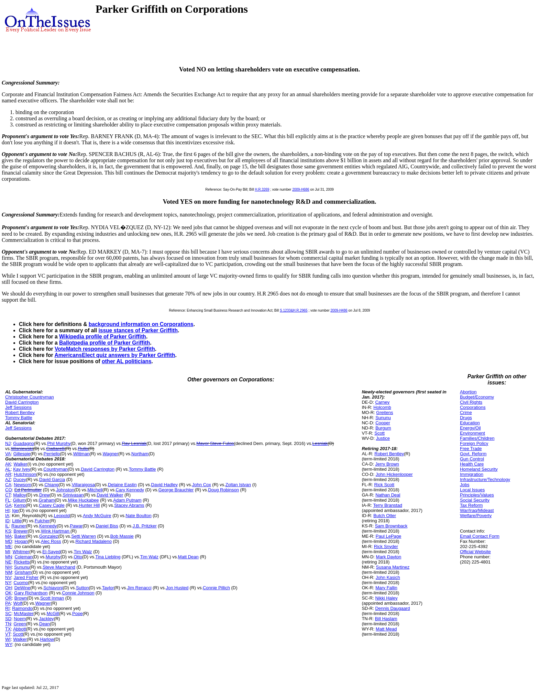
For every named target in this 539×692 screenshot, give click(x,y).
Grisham (22, 572)
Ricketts (22, 562)
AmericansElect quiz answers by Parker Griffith (114, 355)
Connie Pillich (216, 587)
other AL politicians (127, 361)
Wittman (81, 453)
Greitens (384, 412)
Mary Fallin (386, 587)
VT (7, 634)
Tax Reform (471, 505)
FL (7, 500)
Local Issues (472, 489)
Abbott (19, 629)
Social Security (475, 500)
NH (8, 567)
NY (8, 582)
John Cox (201, 484)
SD (8, 618)
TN (8, 623)
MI (7, 551)
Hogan (21, 541)
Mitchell (94, 489)
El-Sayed (51, 551)
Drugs (466, 417)
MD (8, 541)
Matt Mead (386, 629)
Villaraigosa (83, 484)
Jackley (46, 618)
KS (8, 531)
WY (8, 644)
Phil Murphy (59, 443)
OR (8, 598)
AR (8, 474)
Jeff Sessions (18, 407)
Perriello (52, 453)
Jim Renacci (139, 587)
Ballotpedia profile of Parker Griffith (104, 343)
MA (8, 536)
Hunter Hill (89, 505)
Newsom (22, 484)
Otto (78, 556)
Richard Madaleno (93, 541)
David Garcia (52, 479)
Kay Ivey (21, 469)
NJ (8, 443)
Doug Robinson (223, 489)
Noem (20, 618)
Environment (472, 433)
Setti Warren (83, 536)
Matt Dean (188, 556)
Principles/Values (477, 495)
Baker (20, 536)
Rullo (83, 448)
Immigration (471, 474)
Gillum (19, 500)
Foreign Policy (474, 443)
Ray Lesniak (134, 443)
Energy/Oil (470, 428)
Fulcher (42, 520)
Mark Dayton (389, 556)
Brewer (21, 531)
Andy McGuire (97, 515)
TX (8, 629)
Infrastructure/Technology (485, 479)
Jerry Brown (387, 464)
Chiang (51, 484)
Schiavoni (53, 587)
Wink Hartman (55, 531)
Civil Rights (471, 402)
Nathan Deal (387, 495)
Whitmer (21, 551)
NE (8, 562)
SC (8, 613)
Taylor (108, 587)
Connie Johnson (78, 592)
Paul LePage (388, 536)
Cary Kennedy (130, 489)
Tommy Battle (18, 417)
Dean (44, 623)
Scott (18, 634)
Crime (466, 412)
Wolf (17, 603)
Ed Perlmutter (28, 489)
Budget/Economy (477, 397)
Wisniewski (22, 448)
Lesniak (320, 443)
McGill (53, 613)
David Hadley (164, 484)
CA (8, 484)
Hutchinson (25, 474)
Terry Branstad (387, 505)
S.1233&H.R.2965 (294, 310)
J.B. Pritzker (145, 525)
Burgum (383, 428)
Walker (21, 464)
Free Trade (471, 448)
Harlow (47, 639)
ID (7, 520)
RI (7, 608)
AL (8, 469)
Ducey (19, 479)
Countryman (55, 469)
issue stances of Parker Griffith (138, 330)
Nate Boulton (138, 515)
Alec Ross (51, 541)
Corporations (472, 407)
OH (8, 587)
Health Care (472, 464)
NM (8, 572)
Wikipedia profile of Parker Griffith (102, 336)
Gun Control (472, 458)
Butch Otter (384, 515)
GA (8, 505)
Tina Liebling (107, 556)
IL (7, 525)
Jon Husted (177, 587)
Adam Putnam (127, 500)
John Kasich (388, 577)
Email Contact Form (479, 536)
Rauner (18, 525)
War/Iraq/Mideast (477, 510)
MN (8, 556)
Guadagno (23, 443)
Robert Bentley (20, 412)
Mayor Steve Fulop (215, 443)
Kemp (20, 505)
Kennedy (48, 525)
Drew (44, 495)
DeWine (22, 587)
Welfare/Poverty (476, 515)
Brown (20, 598)
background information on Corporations (141, 324)
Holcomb (382, 407)
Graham (47, 500)
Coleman (23, 556)
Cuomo (21, 582)
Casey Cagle (51, 505)
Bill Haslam (386, 618)
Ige (15, 510)
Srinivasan (73, 495)
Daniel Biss (107, 525)
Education (470, 422)
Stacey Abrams (129, 505)
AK (8, 464)
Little (16, 520)
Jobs (464, 484)
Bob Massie (122, 536)
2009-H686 (300, 189)
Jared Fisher (26, 577)
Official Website (475, 551)
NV (8, 577)
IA (7, 515)
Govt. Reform (473, 453)
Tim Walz (83, 551)
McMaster (23, 613)
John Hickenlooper (394, 474)
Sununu (22, 567)
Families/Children (477, 438)
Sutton (82, 587)
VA (8, 453)
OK (8, 592)
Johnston (65, 489)
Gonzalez (48, 536)
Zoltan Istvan (238, 484)
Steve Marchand (59, 567)
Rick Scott (384, 484)
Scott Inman (52, 598)
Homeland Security (479, 469)
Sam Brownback (391, 525)
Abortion (468, 391)
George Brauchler (176, 489)
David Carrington (22, 402)
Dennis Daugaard (392, 608)
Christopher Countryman (29, 397)
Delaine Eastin (122, 484)
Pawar (76, 525)
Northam (139, 453)
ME (8, 546)
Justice (383, 438)
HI (7, 510)
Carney (382, 402)
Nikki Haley (386, 598)
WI (8, 639)
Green (20, 623)
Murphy (53, 556)
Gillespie (22, 453)
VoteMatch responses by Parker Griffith (105, 349)
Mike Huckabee (83, 500)
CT (8, 495)
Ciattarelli (55, 448)
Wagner (110, 453)
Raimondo (22, 608)
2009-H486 (338, 310)
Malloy (19, 495)
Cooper (382, 422)
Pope (77, 613)
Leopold (62, 515)
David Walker (110, 495)
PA (8, 603)
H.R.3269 (262, 189)
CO (8, 489)
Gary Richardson (31, 592)
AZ (8, 479)
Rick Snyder (386, 546)
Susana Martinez (393, 567)
